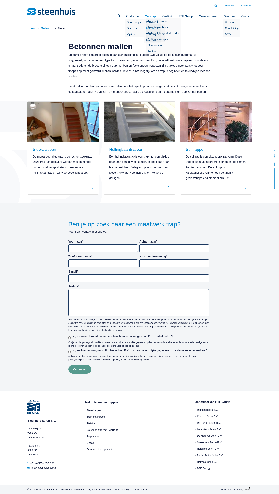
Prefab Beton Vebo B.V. (210, 455)
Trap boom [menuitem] (93, 436)
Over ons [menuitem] (230, 16)
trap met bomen (166, 91)
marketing (238, 489)
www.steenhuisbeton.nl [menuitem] (72, 489)
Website (225, 489)
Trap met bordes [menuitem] (96, 416)
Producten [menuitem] (137, 16)
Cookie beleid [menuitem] (140, 489)
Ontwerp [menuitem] (154, 16)
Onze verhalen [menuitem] (210, 16)
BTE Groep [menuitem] (188, 16)
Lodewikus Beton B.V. (209, 428)
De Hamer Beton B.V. (209, 422)
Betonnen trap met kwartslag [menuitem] (102, 429)
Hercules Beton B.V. (208, 448)
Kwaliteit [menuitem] (170, 16)
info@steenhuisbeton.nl (42, 467)
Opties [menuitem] (90, 442)
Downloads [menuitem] (230, 5)
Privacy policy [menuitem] (122, 489)
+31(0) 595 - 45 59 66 (40, 463)
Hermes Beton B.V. (207, 461)
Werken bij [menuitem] (246, 5)
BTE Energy (203, 467)
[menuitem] (124, 16)
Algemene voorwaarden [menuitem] (100, 489)
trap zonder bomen (194, 91)
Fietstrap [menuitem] (91, 423)
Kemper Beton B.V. (207, 415)
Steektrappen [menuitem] (94, 410)
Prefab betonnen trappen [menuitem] (101, 402)
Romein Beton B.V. (207, 409)
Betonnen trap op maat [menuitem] (99, 448)
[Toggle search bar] (217, 5)
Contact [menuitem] (247, 16)
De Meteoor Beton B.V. (209, 435)
